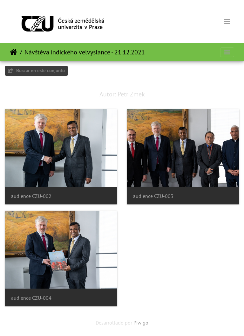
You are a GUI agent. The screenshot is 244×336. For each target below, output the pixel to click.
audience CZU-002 (31, 196)
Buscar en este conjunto (36, 70)
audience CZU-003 (153, 196)
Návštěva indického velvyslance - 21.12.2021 (84, 52)
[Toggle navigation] (227, 21)
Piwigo (140, 322)
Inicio (13, 52)
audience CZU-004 (31, 298)
